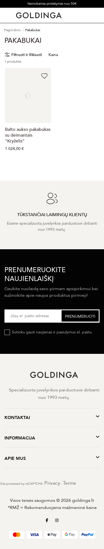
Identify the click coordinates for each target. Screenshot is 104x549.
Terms (69, 483)
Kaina (53, 54)
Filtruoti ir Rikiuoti (26, 54)
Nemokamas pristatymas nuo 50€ (52, 3)
